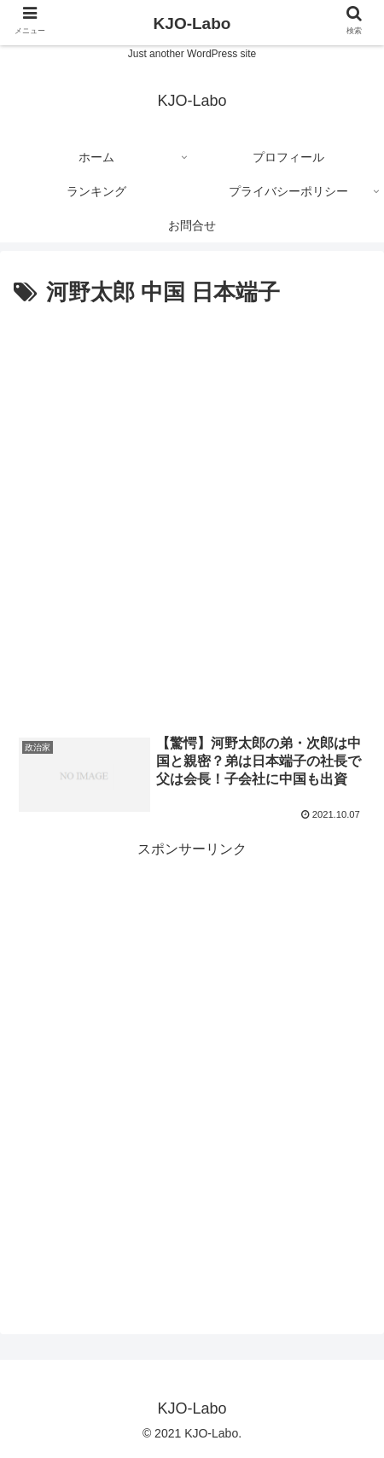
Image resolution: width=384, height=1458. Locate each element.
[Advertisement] (192, 513)
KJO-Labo (192, 23)
